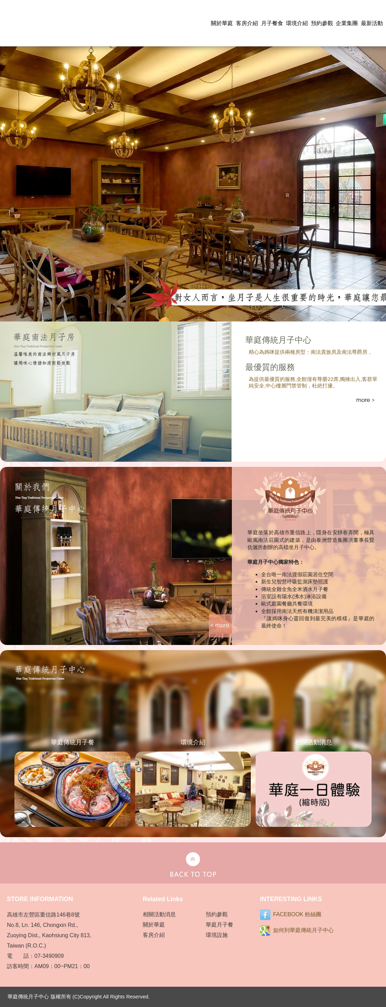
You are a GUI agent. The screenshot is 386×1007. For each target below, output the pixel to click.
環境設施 (217, 935)
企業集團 (347, 23)
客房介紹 (247, 23)
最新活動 (372, 23)
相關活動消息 (159, 914)
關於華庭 (222, 23)
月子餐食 (272, 23)
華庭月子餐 (219, 925)
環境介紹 (297, 23)
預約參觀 (322, 23)
